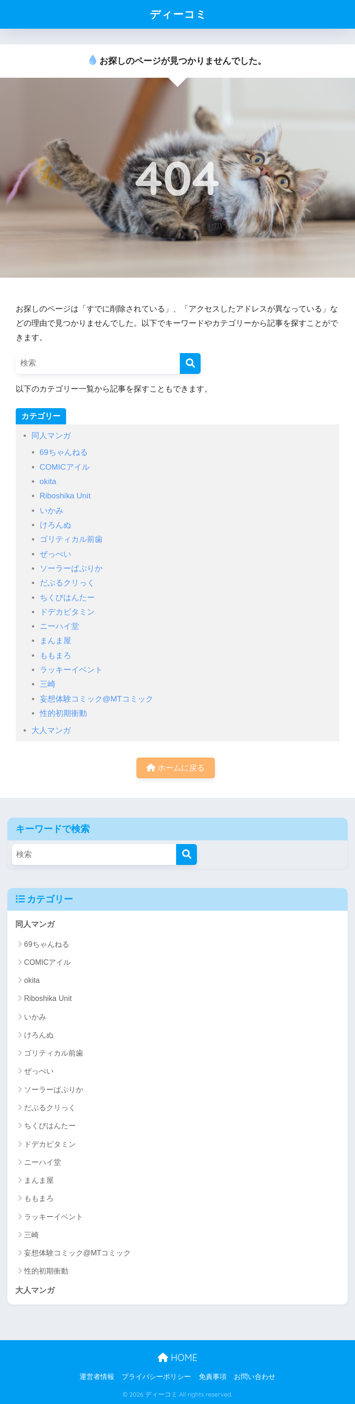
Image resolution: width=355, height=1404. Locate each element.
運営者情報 (97, 1376)
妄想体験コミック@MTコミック (96, 699)
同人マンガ (51, 435)
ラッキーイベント (71, 669)
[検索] (190, 363)
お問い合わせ (254, 1376)
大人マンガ (51, 730)
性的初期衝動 (63, 713)
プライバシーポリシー (156, 1376)
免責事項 (212, 1376)
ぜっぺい (55, 554)
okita (48, 481)
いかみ (51, 510)
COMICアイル (65, 467)
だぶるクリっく (67, 582)
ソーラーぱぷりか (71, 568)
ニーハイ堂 (59, 626)
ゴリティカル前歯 (71, 539)
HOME (177, 1357)
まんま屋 (55, 640)
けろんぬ (55, 525)
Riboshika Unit (65, 495)
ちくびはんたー (67, 597)
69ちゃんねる (64, 452)
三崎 (47, 684)
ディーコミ (178, 14)
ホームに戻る (176, 768)
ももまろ (55, 655)
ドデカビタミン (67, 612)
